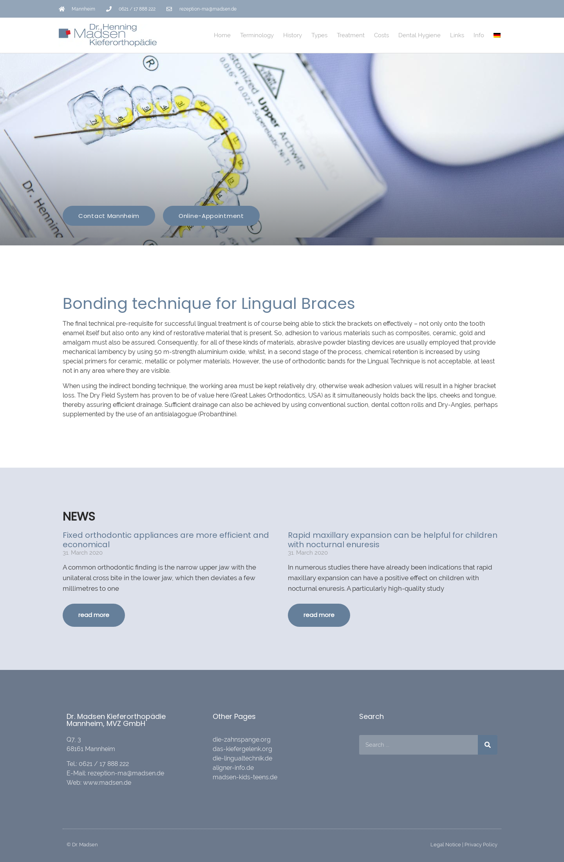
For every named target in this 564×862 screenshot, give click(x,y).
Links (457, 35)
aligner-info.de (233, 767)
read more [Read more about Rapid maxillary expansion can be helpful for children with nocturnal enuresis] (319, 615)
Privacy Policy (481, 844)
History (292, 35)
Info (479, 35)
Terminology (257, 35)
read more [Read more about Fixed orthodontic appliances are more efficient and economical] (93, 615)
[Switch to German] (497, 35)
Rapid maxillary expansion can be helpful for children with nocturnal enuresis (392, 540)
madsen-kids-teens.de (245, 777)
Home (222, 35)
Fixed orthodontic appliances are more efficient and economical (166, 540)
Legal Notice (445, 844)
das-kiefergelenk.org (242, 749)
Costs (381, 35)
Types (319, 35)
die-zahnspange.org (242, 739)
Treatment (351, 35)
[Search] (487, 745)
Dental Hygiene (419, 35)
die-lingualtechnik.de (242, 758)
